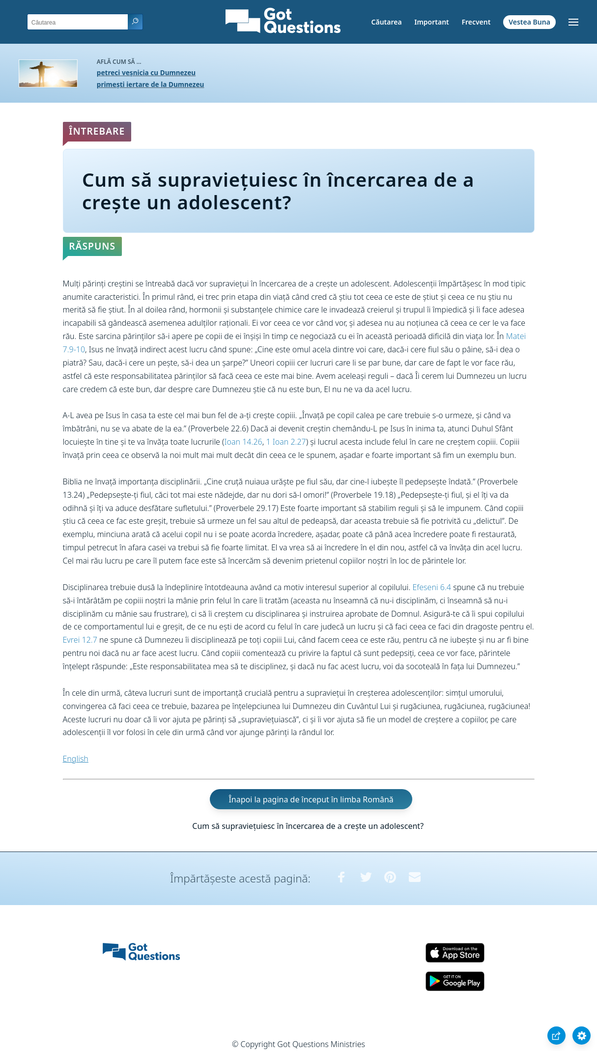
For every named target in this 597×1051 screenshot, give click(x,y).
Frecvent (475, 22)
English (75, 758)
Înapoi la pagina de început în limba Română (310, 799)
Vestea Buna (529, 22)
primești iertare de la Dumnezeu (150, 84)
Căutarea (386, 22)
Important (431, 22)
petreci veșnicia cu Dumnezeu (146, 72)
